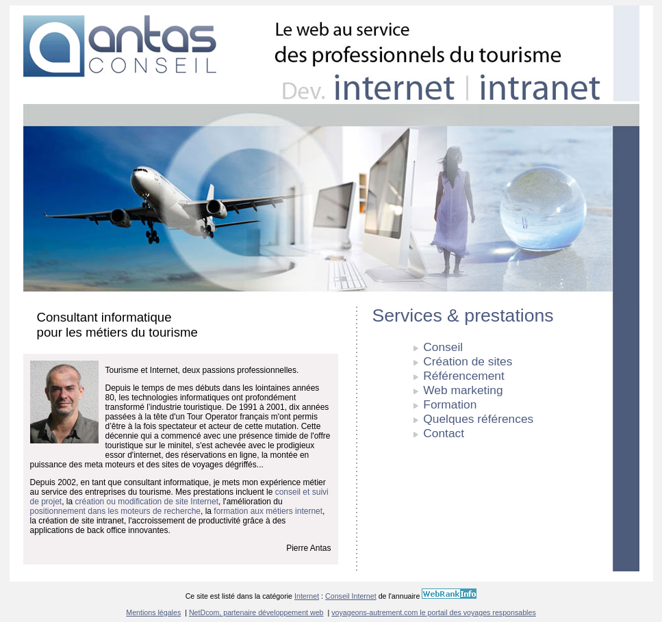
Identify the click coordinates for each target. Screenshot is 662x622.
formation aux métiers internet (268, 511)
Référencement (463, 376)
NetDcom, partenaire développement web (256, 612)
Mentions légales (153, 612)
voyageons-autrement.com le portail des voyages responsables (433, 612)
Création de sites (467, 361)
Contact (443, 433)
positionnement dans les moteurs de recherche (115, 511)
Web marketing (462, 390)
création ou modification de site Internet (146, 501)
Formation (449, 404)
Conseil (443, 347)
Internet (306, 596)
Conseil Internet (351, 596)
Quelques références (478, 419)
